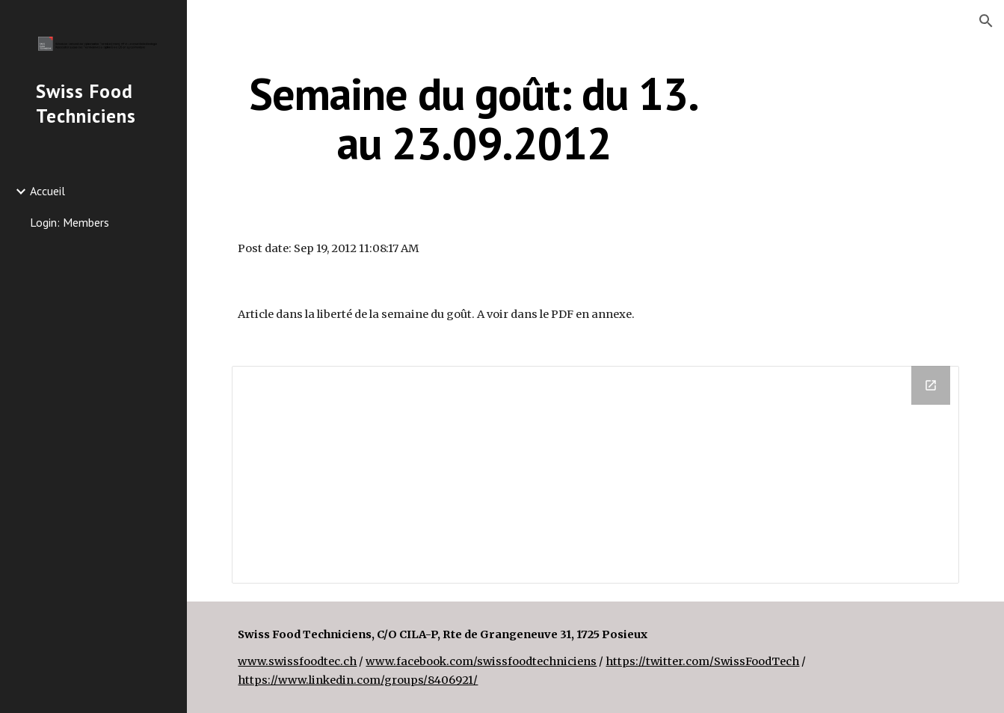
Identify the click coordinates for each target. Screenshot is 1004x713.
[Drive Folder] (595, 475)
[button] (986, 21)
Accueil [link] (47, 190)
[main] (474, 118)
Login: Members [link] (69, 222)
